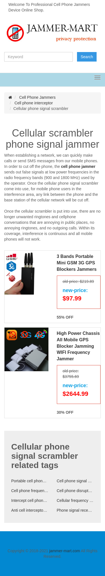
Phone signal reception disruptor (75, 510)
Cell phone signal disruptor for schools (75, 481)
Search (87, 57)
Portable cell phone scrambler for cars (29, 481)
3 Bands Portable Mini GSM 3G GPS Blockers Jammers (77, 263)
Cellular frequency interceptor (75, 500)
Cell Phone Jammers (37, 97)
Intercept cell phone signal (29, 500)
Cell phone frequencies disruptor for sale (29, 490)
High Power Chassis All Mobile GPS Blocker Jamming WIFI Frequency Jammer (78, 346)
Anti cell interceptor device (29, 510)
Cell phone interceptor (34, 103)
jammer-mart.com (64, 551)
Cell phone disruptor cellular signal (75, 490)
